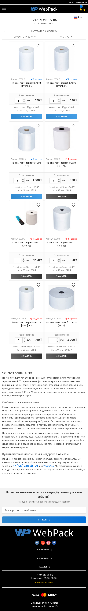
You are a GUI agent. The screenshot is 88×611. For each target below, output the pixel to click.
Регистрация (81, 2)
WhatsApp (48, 466)
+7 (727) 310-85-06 (44, 20)
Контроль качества (44, 583)
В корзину (26, 117)
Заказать (61, 197)
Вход (70, 2)
